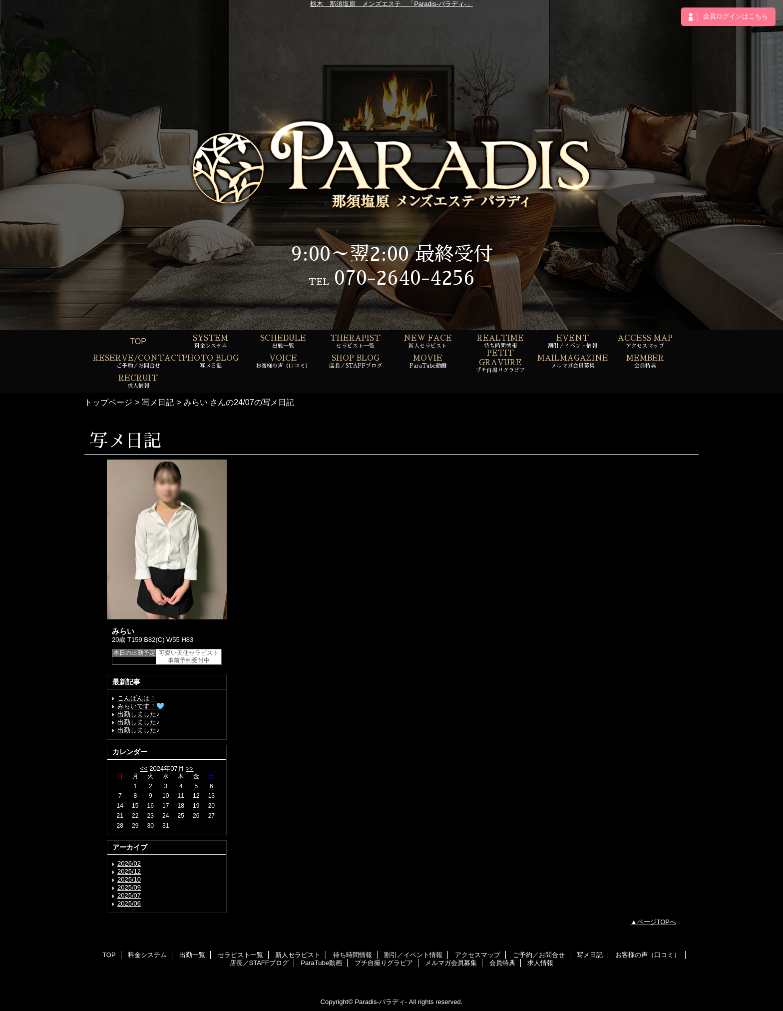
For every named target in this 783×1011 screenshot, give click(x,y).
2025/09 (129, 887)
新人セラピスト (298, 955)
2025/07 (129, 895)
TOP (138, 341)
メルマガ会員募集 (451, 963)
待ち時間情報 (352, 955)
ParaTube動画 (321, 963)
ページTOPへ (657, 922)
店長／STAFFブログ (259, 963)
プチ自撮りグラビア (384, 963)
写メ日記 (158, 402)
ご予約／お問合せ (539, 955)
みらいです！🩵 (140, 706)
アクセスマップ (477, 955)
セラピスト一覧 (240, 955)
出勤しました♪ (138, 714)
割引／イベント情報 (413, 955)
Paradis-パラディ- (381, 1002)
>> (189, 768)
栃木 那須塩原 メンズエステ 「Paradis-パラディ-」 (391, 3)
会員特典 (502, 963)
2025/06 (129, 903)
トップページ (108, 402)
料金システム (147, 955)
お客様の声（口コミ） (647, 955)
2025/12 (129, 871)
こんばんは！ (136, 698)
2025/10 (129, 879)
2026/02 (129, 863)
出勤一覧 (192, 955)
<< (143, 768)
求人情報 (540, 963)
